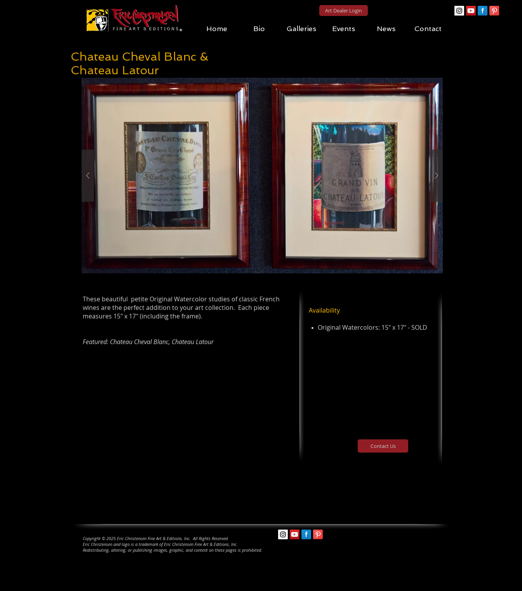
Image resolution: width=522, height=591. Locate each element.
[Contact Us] (383, 446)
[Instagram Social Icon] (459, 11)
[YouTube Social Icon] (471, 11)
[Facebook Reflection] (482, 11)
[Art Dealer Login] (343, 10)
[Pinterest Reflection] (494, 11)
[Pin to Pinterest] (267, 73)
